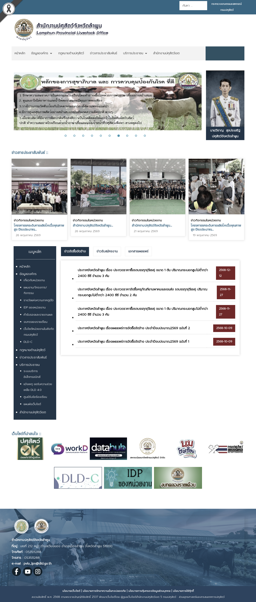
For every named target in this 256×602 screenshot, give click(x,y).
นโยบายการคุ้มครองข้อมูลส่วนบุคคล (149, 591)
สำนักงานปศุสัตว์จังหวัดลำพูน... (93, 225)
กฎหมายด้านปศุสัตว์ (32, 350)
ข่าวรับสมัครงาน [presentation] (107, 251)
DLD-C (28, 342)
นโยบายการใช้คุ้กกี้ (183, 591)
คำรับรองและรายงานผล (38, 315)
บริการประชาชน (30, 364)
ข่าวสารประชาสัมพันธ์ (33, 357)
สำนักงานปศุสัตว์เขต (33, 412)
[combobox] (193, 5)
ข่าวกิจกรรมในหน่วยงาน (29, 220)
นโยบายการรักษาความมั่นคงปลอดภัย (104, 591)
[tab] (75, 251)
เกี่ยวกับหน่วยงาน (34, 280)
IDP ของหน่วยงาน (35, 307)
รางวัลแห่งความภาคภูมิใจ (39, 300)
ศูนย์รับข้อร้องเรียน (35, 397)
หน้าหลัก (25, 266)
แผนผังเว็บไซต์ (32, 404)
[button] (68, 135)
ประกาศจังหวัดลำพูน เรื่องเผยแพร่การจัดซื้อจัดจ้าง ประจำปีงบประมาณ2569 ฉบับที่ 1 (133, 341)
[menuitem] (20, 53)
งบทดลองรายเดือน (35, 322)
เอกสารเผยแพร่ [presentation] (138, 251)
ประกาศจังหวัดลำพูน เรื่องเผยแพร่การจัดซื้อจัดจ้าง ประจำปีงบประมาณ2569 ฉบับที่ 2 (134, 328)
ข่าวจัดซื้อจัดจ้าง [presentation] (75, 251)
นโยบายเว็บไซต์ (71, 591)
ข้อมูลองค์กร (28, 274)
